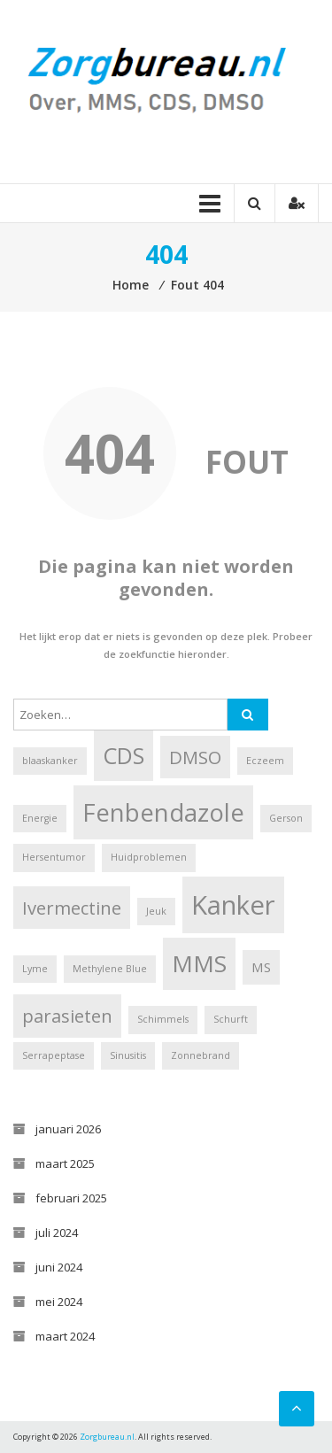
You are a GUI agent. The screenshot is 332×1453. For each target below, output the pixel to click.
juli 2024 (56, 1232)
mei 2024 (58, 1302)
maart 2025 (65, 1163)
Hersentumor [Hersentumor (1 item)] (54, 857)
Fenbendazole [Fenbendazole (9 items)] (163, 812)
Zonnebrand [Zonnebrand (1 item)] (200, 1055)
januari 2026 (68, 1129)
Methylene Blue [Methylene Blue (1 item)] (110, 968)
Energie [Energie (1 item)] (40, 818)
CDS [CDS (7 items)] (123, 755)
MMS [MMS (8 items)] (199, 963)
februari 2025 (71, 1198)
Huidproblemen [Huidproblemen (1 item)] (149, 857)
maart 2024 (65, 1336)
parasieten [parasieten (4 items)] (67, 1015)
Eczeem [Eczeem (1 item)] (265, 760)
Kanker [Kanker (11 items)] (233, 905)
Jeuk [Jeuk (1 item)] (156, 911)
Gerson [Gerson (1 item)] (286, 818)
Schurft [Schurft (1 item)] (230, 1019)
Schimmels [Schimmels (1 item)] (163, 1019)
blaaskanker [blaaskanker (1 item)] (50, 760)
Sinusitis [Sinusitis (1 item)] (128, 1055)
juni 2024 (58, 1267)
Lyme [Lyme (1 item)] (35, 968)
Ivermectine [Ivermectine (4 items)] (71, 907)
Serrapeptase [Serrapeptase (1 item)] (53, 1055)
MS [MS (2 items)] (261, 967)
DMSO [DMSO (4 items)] (195, 757)
